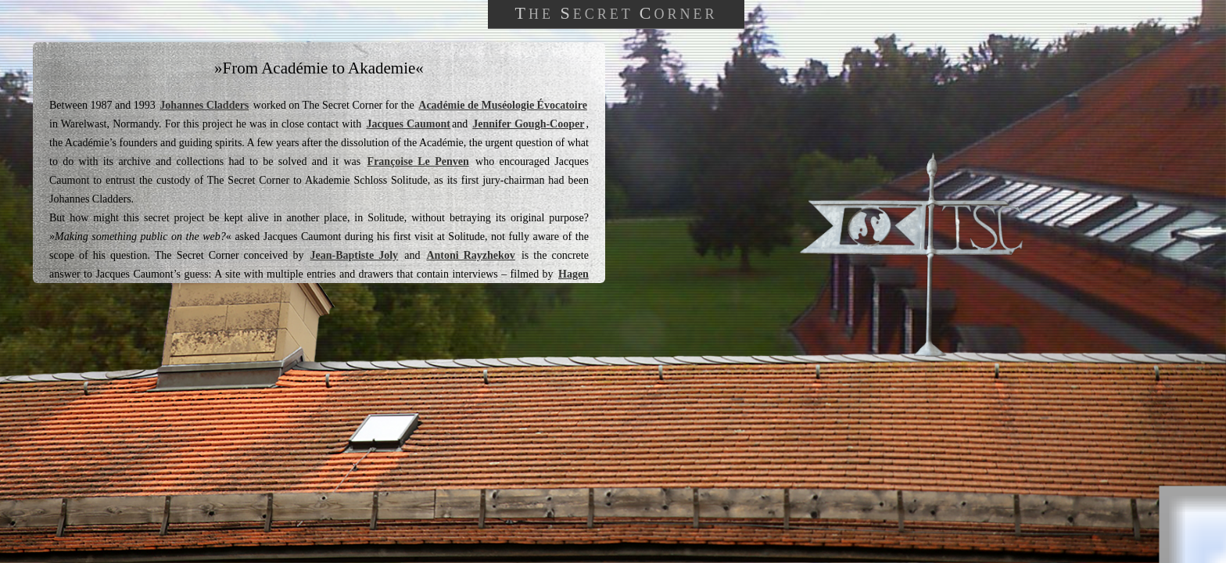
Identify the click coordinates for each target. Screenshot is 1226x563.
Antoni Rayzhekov (470, 255)
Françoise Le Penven (418, 161)
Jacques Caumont (408, 124)
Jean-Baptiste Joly (354, 255)
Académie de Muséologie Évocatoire (502, 105)
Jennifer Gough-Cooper (528, 124)
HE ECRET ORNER (615, 13)
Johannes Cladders (204, 105)
